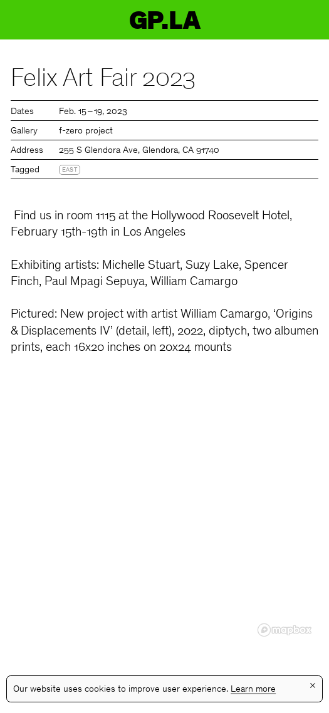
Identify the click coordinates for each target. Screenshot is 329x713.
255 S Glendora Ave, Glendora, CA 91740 (139, 150)
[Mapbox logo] (284, 630)
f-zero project (86, 131)
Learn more (253, 689)
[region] (164, 518)
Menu (308, 19)
